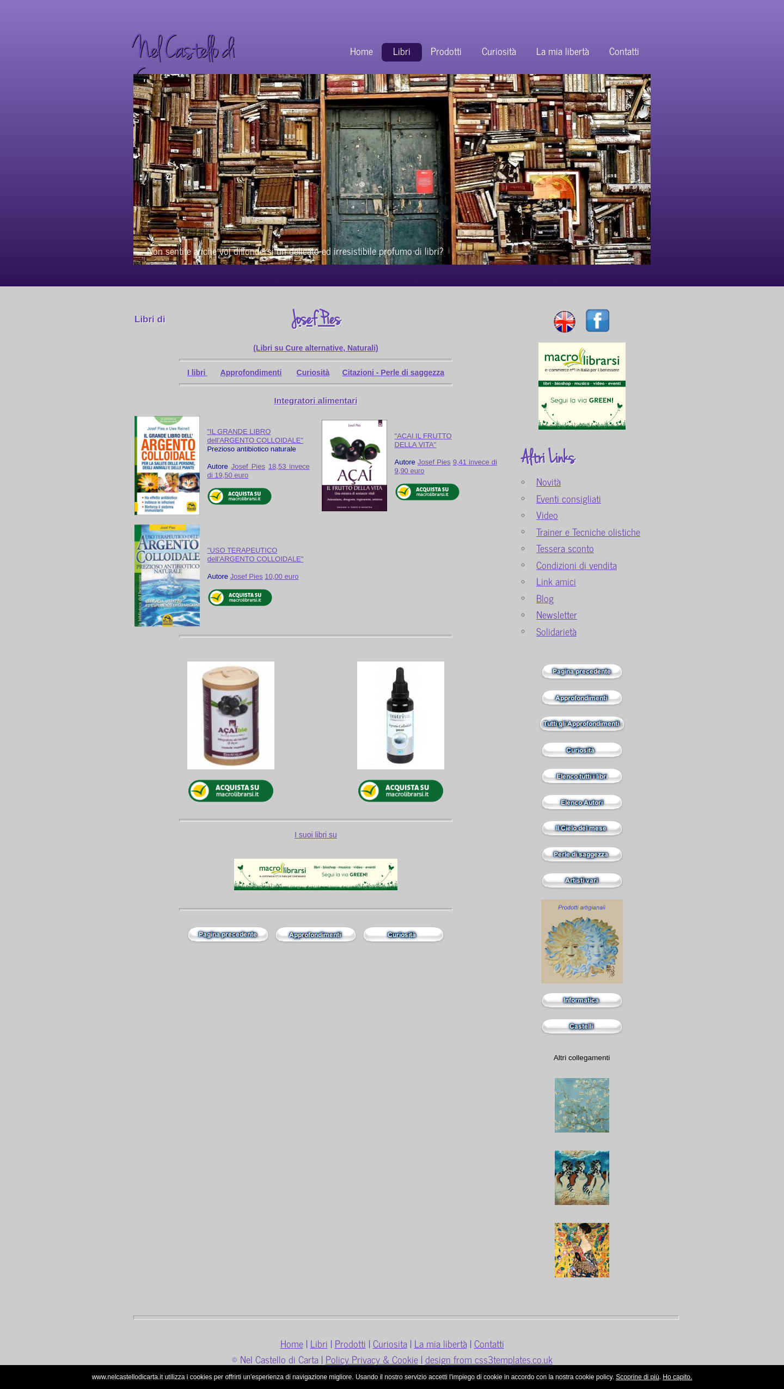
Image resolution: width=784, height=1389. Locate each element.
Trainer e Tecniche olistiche (588, 532)
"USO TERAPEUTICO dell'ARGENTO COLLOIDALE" (255, 554)
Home (361, 51)
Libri (402, 51)
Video (547, 515)
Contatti (624, 51)
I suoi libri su (316, 834)
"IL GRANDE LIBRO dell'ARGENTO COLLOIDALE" (255, 435)
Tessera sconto (565, 548)
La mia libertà (562, 51)
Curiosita (390, 1343)
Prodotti (446, 51)
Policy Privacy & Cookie (372, 1359)
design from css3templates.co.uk (489, 1359)
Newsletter (556, 614)
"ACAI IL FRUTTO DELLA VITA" (423, 440)
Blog (545, 598)
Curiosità (499, 51)
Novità (548, 481)
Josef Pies (315, 319)
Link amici (556, 581)
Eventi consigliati (568, 498)
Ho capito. (677, 1377)
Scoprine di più (637, 1377)
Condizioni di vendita (576, 565)
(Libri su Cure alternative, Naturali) (315, 348)
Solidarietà (556, 631)
